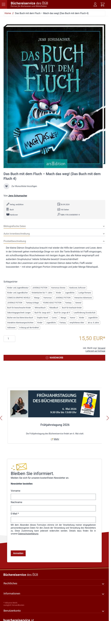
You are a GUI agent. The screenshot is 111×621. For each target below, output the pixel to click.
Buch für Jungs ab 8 (42, 313)
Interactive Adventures (83, 298)
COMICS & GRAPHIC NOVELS (18, 298)
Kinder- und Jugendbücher (17, 293)
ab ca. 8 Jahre (93, 323)
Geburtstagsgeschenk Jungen (19, 313)
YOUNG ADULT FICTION (52, 303)
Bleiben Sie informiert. (32, 473)
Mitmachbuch (40, 308)
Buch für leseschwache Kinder (19, 308)
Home (8, 13)
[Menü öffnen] (3, 4)
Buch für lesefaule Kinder (72, 308)
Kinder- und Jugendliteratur (17, 288)
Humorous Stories (58, 288)
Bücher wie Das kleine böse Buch (20, 318)
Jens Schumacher (17, 195)
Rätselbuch (53, 308)
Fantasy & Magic (32, 303)
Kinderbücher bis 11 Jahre (42, 293)
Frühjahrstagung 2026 (54, 425)
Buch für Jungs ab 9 (62, 313)
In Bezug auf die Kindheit (29, 328)
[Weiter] (108, 418)
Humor (72, 318)
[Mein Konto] (95, 4)
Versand (101, 348)
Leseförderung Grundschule (85, 313)
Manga (37, 298)
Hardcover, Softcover (77, 288)
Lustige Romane (84, 293)
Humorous (47, 298)
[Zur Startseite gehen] (29, 4)
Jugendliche (70, 293)
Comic (54, 318)
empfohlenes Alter (77, 323)
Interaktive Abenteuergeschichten (20, 323)
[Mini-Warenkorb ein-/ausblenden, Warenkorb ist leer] (103, 4)
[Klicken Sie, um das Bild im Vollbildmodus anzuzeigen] (54, 96)
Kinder (58, 293)
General (78, 303)
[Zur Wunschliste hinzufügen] (6, 186)
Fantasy (68, 303)
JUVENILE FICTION (39, 288)
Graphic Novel (42, 318)
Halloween (11, 328)
